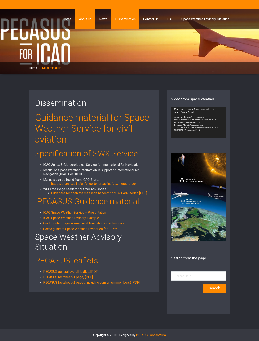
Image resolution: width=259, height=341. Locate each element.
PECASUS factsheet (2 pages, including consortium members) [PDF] (91, 282)
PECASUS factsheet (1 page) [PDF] (68, 277)
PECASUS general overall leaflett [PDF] (70, 272)
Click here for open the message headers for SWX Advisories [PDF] (99, 193)
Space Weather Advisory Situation (205, 19)
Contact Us (151, 19)
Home (67, 19)
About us (85, 19)
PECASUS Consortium (151, 335)
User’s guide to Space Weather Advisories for (80, 229)
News (103, 19)
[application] (198, 122)
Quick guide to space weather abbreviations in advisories (83, 223)
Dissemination (125, 19)
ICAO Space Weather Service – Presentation (74, 212)
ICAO (170, 19)
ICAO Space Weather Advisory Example (71, 218)
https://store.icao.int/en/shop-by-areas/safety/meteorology (94, 184)
